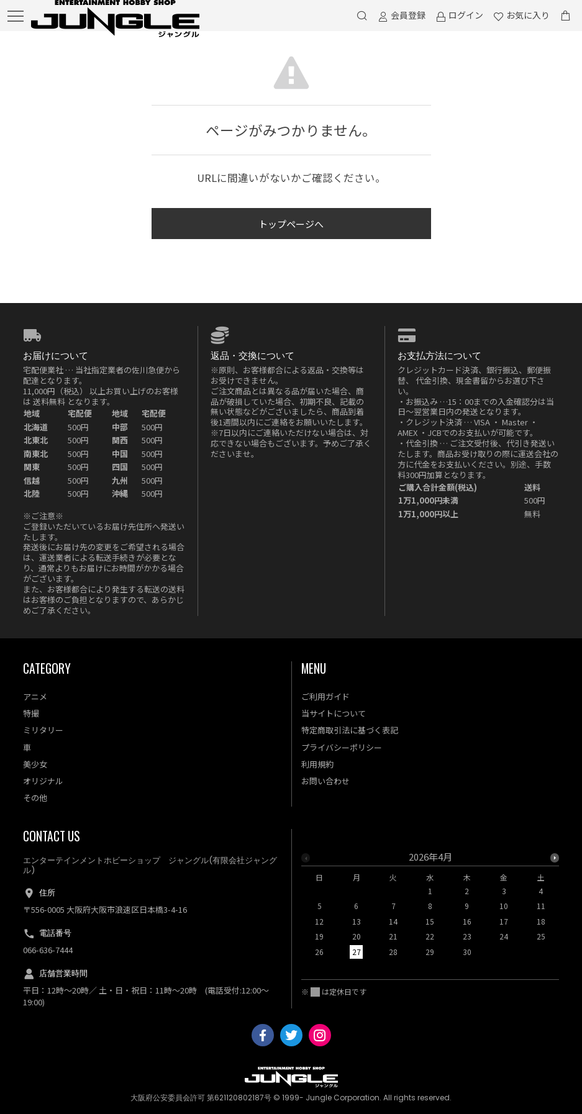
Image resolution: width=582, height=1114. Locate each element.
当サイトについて (333, 713)
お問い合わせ (325, 781)
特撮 (31, 713)
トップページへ (291, 223)
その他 (35, 798)
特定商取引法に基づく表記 (349, 730)
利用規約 (317, 764)
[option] (430, 908)
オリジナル (43, 781)
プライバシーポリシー (341, 747)
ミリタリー (43, 730)
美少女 (35, 764)
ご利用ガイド (325, 696)
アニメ (35, 696)
